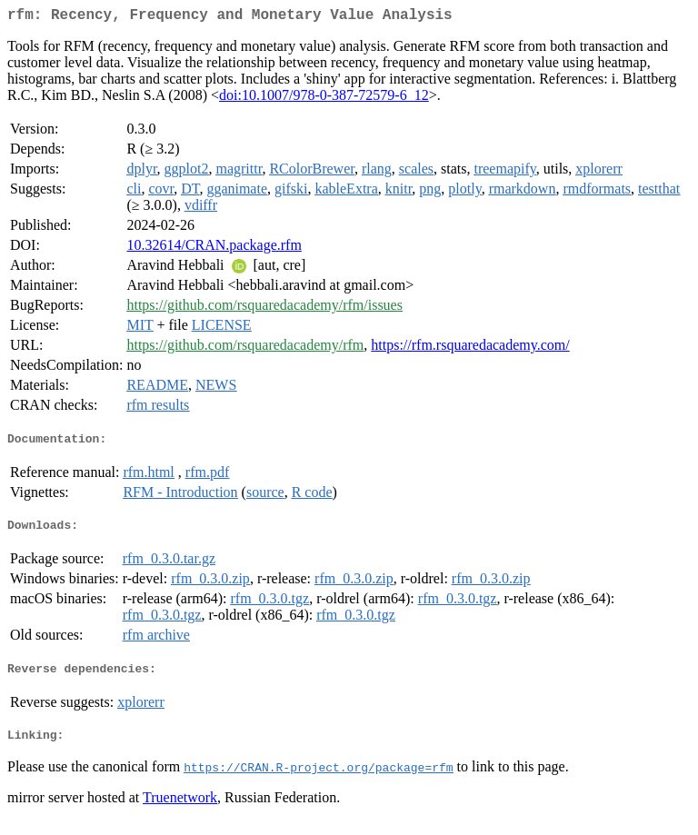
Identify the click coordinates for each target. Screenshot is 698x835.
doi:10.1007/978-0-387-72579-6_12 (324, 98)
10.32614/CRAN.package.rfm (213, 248)
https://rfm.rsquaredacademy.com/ (470, 348)
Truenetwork (180, 812)
